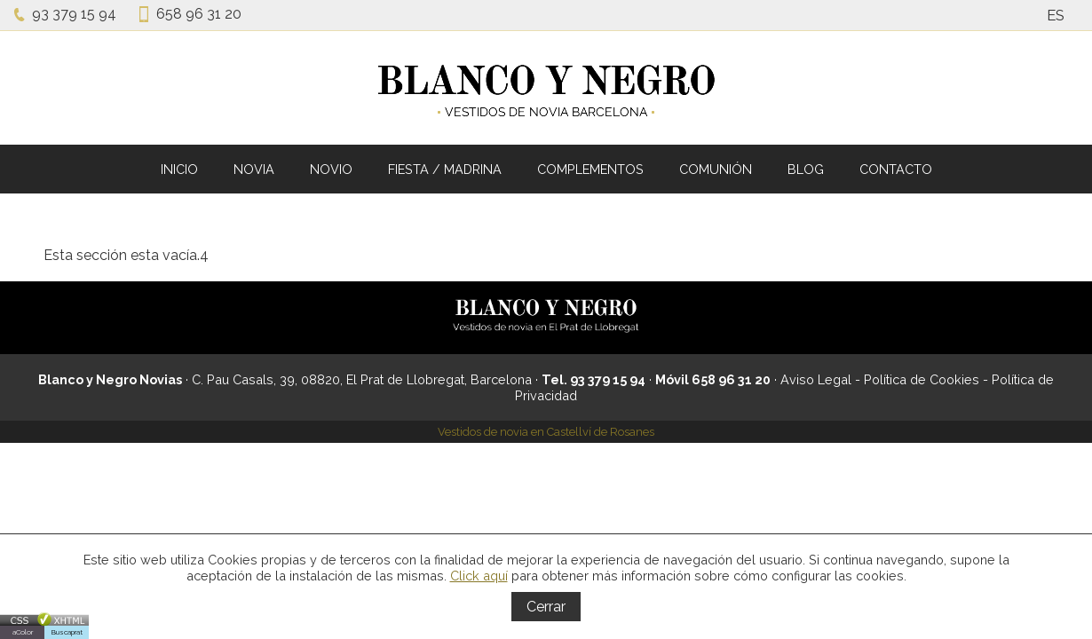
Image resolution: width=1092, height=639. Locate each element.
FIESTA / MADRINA (445, 169)
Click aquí (479, 575)
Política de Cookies (921, 379)
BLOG (805, 169)
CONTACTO (895, 169)
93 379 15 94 (74, 13)
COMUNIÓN (715, 169)
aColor (22, 631)
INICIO (179, 169)
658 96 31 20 (198, 13)
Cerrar (546, 606)
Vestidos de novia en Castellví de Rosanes (546, 431)
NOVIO (331, 169)
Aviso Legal (815, 379)
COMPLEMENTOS (590, 169)
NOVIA (253, 169)
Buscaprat (67, 631)
